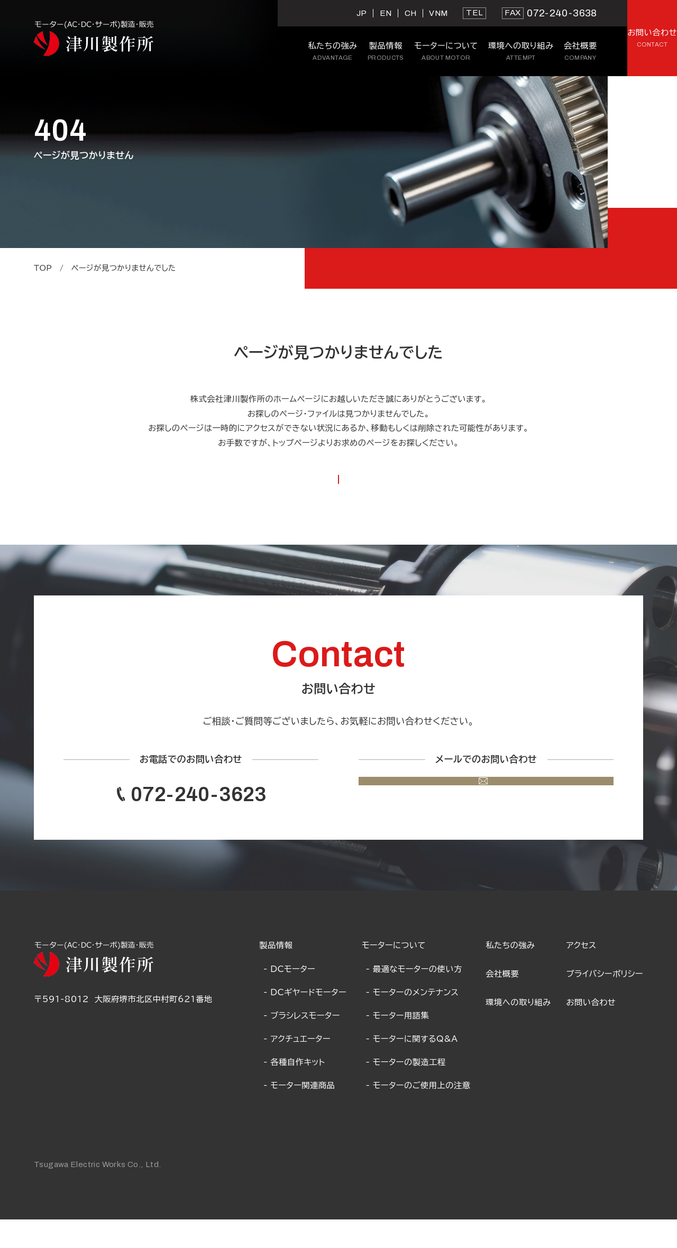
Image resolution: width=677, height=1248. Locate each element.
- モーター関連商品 (299, 1113)
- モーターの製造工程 (406, 1090)
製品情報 (275, 973)
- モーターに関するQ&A (412, 1067)
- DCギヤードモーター (304, 1020)
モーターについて (394, 973)
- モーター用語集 (397, 1044)
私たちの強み (510, 973)
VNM (351, 13)
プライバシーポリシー (604, 1002)
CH (323, 13)
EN (298, 13)
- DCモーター (289, 997)
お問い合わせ (591, 1030)
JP (275, 13)
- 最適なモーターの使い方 (414, 997)
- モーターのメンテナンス (412, 1020)
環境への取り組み (518, 1030)
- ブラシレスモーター (301, 1044)
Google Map (61, 1042)
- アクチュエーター (297, 1067)
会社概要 (502, 1002)
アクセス (581, 973)
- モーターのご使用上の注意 (418, 1113)
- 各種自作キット (294, 1090)
